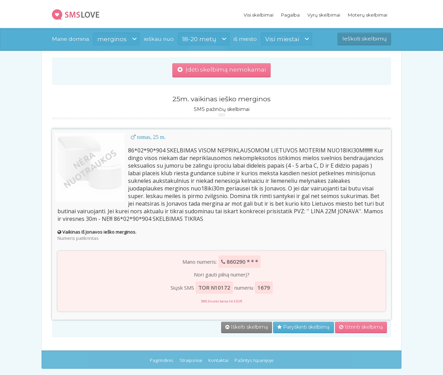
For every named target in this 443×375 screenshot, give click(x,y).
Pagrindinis (161, 360)
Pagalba (290, 15)
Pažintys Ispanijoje (254, 360)
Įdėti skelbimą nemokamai (222, 69)
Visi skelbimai (258, 15)
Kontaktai (218, 360)
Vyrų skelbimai (323, 15)
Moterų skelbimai (367, 15)
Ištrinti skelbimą (361, 327)
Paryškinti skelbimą (303, 327)
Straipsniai (191, 360)
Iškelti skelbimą (246, 327)
